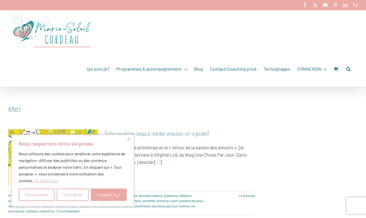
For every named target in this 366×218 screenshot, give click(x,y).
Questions (171, 196)
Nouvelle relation (151, 196)
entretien (149, 201)
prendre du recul (191, 201)
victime (184, 206)
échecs (136, 201)
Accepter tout (109, 194)
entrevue (163, 201)
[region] (72, 170)
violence (32, 211)
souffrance (142, 206)
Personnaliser (36, 194)
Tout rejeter (72, 194)
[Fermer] (128, 139)
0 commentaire (68, 211)
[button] (348, 69)
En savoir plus (46, 180)
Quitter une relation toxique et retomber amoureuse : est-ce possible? (157, 133)
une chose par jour (164, 206)
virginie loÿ (47, 211)
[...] (158, 162)
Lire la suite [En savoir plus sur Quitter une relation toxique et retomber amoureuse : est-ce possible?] (247, 196)
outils (174, 201)
